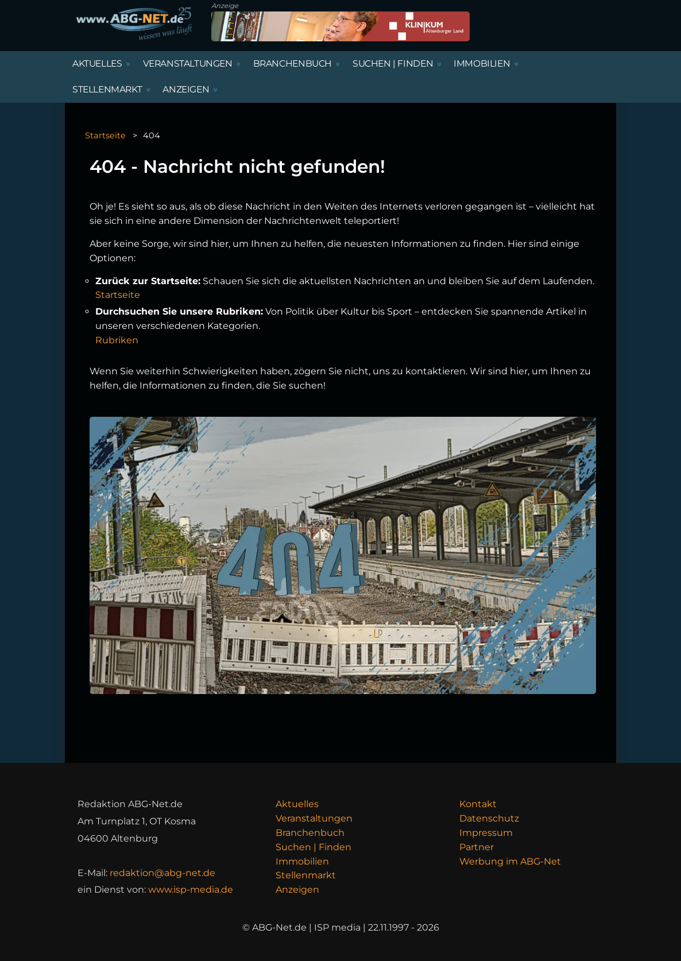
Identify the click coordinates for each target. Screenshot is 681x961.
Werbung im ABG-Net (510, 861)
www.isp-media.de (190, 889)
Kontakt (478, 804)
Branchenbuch (310, 832)
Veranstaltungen (314, 818)
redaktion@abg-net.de (162, 872)
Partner (476, 847)
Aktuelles (297, 804)
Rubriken (116, 340)
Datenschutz (489, 818)
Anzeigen (297, 889)
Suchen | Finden (313, 847)
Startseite (105, 135)
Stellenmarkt (306, 875)
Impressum (486, 832)
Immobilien (302, 861)
